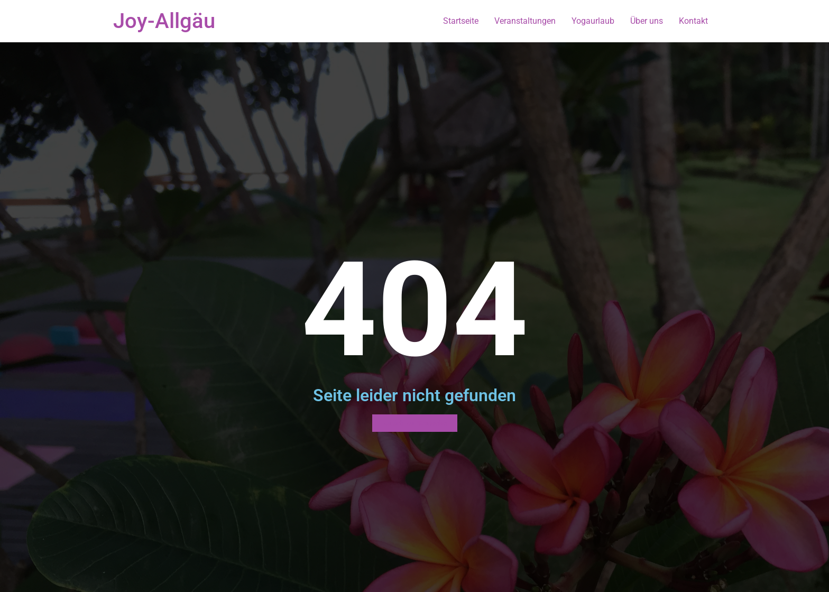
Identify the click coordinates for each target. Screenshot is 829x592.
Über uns (646, 21)
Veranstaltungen (525, 21)
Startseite (460, 21)
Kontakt (693, 21)
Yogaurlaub (593, 21)
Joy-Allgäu (164, 20)
